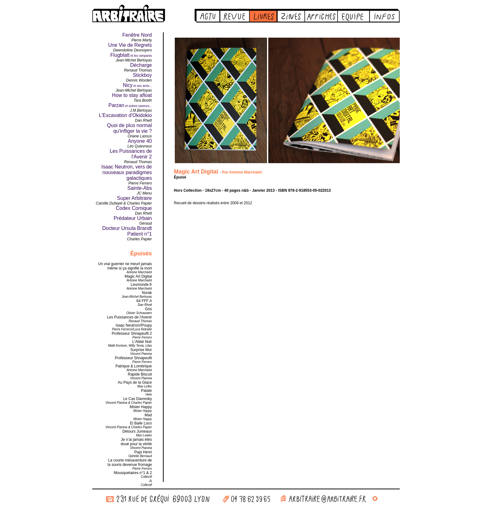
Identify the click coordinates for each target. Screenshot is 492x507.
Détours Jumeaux (137, 431)
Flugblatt (119, 55)
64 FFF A (144, 301)
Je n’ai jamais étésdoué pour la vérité (136, 441)
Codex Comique (134, 208)
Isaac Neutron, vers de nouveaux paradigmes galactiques (126, 172)
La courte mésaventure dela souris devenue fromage (130, 462)
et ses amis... (142, 86)
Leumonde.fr (141, 284)
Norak (147, 293)
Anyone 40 (140, 141)
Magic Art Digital (138, 276)
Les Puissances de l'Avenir (129, 317)
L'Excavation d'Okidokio (125, 115)
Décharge (141, 65)
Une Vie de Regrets (130, 45)
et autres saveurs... (138, 106)
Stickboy (142, 75)
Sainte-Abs (139, 188)
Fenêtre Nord (137, 35)
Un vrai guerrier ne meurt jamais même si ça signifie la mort (125, 266)
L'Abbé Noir (142, 341)
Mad (148, 415)
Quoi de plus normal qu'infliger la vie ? (129, 128)
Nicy (127, 85)
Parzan (116, 105)
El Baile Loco (141, 423)
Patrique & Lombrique (133, 366)
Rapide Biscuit (140, 374)
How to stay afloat (132, 95)
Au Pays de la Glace (135, 382)
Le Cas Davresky (137, 399)
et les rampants (141, 55)
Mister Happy (141, 407)
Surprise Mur (141, 350)
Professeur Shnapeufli (133, 358)
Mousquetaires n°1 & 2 (133, 473)
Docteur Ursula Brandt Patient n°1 (127, 231)
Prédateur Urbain (133, 218)
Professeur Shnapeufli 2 (132, 333)
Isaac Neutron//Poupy (134, 325)
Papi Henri (143, 452)
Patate (146, 390)
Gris (148, 309)
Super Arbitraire (134, 198)
